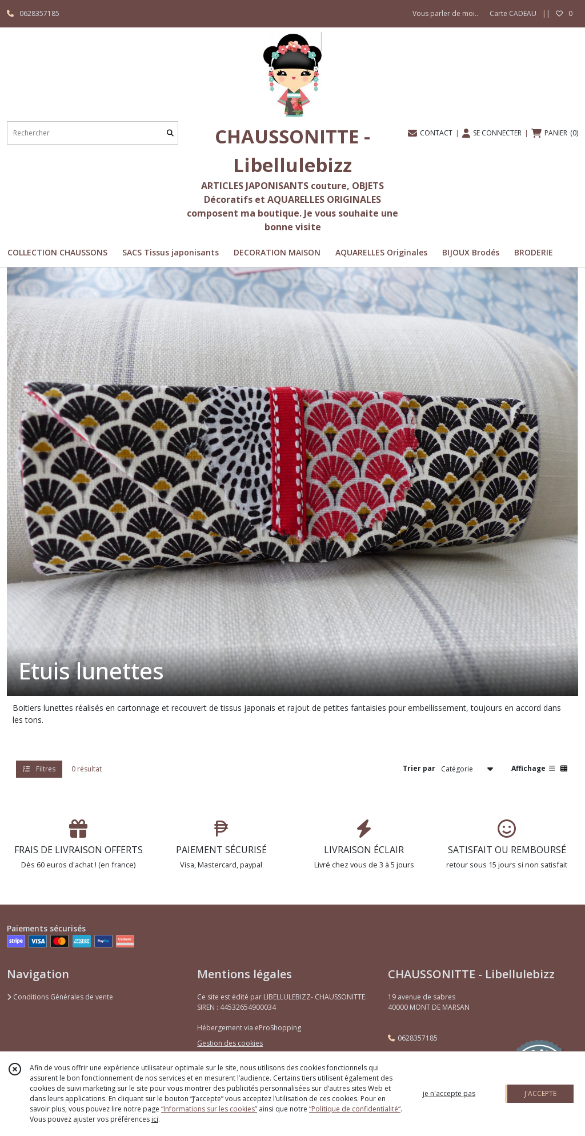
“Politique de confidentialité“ (354, 1109)
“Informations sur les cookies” (209, 1109)
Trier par (419, 768)
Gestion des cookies (230, 1043)
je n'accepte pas (449, 1093)
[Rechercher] (170, 133)
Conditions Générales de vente (60, 997)
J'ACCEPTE (540, 1093)
